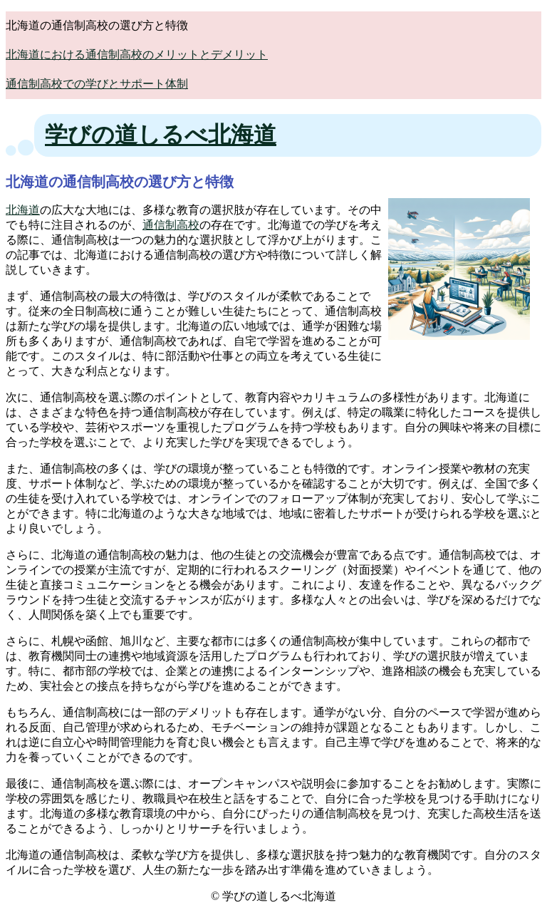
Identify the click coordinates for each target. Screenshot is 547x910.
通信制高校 (170, 225)
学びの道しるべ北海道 (160, 135)
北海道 (23, 210)
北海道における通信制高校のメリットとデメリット (137, 54)
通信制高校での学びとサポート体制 (97, 84)
